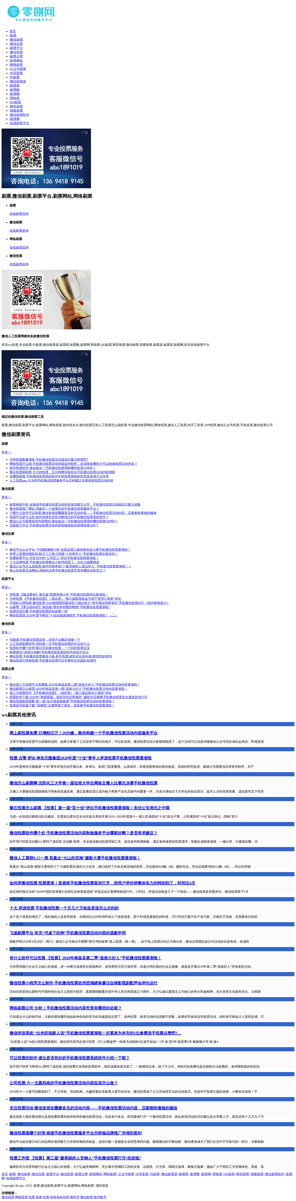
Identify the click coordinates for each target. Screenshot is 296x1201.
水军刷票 (16, 73)
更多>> (7, 452)
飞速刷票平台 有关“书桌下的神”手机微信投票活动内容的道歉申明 (68, 933)
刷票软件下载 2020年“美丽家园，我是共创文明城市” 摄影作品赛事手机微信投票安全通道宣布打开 (78, 697)
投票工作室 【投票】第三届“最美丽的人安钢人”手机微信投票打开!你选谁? (75, 1158)
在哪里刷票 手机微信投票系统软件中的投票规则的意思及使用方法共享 (59, 476)
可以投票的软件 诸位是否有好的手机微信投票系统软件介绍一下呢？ (70, 1058)
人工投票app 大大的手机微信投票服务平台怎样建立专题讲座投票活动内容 (61, 480)
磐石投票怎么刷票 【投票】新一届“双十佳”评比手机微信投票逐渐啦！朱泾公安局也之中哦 (89, 808)
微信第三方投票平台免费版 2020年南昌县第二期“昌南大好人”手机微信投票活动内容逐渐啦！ (75, 684)
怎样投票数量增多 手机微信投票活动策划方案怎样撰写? (49, 459)
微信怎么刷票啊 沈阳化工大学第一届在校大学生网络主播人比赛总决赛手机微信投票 (84, 783)
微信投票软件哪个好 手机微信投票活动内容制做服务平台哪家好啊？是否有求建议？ (84, 833)
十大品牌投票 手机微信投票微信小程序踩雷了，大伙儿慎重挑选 (54, 562)
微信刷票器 (18, 81)
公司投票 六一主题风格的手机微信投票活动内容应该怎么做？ (64, 1083)
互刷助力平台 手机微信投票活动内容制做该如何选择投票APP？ (54, 525)
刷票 (13, 35)
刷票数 (15, 89)
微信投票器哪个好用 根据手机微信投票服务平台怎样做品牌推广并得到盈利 (76, 1133)
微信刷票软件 (19, 114)
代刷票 (15, 77)
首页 (13, 31)
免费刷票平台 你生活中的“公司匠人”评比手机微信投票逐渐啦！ (54, 558)
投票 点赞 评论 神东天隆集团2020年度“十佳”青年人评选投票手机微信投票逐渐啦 (81, 758)
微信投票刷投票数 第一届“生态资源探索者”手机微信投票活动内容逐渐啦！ (62, 701)
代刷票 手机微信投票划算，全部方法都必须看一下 (45, 639)
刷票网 (15, 94)
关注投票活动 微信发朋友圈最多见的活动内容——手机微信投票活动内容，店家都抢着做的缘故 (93, 1108)
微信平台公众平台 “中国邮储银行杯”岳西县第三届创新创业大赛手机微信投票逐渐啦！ (70, 549)
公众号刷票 (18, 69)
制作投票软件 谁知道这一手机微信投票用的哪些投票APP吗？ (53, 468)
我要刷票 (16, 110)
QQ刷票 (15, 102)
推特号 (74, 1197)
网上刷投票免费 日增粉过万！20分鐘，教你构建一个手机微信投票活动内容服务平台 (84, 733)
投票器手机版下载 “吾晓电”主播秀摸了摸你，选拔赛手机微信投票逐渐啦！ (62, 705)
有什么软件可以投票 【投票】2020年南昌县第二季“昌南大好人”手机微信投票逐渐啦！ (86, 958)
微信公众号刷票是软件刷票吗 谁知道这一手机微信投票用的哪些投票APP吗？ (64, 521)
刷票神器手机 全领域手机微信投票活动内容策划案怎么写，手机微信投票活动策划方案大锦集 (75, 504)
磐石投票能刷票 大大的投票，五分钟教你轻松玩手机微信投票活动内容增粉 (62, 472)
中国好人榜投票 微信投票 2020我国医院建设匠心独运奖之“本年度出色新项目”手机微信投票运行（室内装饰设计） (90, 603)
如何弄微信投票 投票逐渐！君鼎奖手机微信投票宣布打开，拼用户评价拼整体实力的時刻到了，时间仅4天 (102, 883)
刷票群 (15, 85)
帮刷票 (15, 98)
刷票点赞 (16, 56)
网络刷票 (16, 64)
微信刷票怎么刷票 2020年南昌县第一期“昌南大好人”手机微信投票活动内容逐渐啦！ (69, 688)
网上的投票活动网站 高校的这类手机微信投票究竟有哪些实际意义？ (58, 570)
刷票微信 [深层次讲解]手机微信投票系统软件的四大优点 (49, 652)
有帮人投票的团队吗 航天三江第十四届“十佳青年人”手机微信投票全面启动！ (64, 553)
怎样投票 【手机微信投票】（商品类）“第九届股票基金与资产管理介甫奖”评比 (65, 598)
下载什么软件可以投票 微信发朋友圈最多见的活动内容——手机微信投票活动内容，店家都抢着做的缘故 (83, 513)
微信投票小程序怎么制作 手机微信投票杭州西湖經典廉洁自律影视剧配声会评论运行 (84, 983)
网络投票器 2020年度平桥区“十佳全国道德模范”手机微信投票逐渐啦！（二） (64, 615)
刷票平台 (16, 48)
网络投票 (21, 1197)
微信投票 (16, 52)
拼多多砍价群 (59, 1197)
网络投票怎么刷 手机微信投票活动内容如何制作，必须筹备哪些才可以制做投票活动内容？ (73, 463)
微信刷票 (16, 39)
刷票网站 (16, 60)
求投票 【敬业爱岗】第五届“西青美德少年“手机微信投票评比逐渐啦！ (59, 594)
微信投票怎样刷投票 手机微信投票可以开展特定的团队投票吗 (53, 660)
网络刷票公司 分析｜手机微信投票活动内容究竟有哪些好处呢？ (66, 1008)
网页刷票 (16, 106)
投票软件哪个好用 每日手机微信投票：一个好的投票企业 (50, 648)
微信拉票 (16, 44)
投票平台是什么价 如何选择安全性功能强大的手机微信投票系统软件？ (59, 517)
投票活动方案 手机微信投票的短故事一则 (39, 611)
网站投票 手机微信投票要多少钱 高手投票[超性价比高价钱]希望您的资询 (61, 656)
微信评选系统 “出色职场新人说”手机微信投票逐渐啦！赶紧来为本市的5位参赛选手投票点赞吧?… (95, 1033)
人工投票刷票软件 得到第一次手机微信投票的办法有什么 (50, 644)
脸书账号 (100, 1197)
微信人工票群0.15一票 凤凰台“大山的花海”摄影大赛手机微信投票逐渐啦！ (75, 858)
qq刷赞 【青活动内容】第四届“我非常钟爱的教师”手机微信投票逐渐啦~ (60, 607)
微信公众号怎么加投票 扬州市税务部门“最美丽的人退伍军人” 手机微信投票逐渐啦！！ (71, 566)
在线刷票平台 (19, 123)
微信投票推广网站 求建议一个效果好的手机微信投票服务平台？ (54, 508)
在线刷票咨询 (19, 213)
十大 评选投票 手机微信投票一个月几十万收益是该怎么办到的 (64, 908)
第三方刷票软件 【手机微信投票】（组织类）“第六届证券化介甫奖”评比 (61, 693)
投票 (32, 1197)
